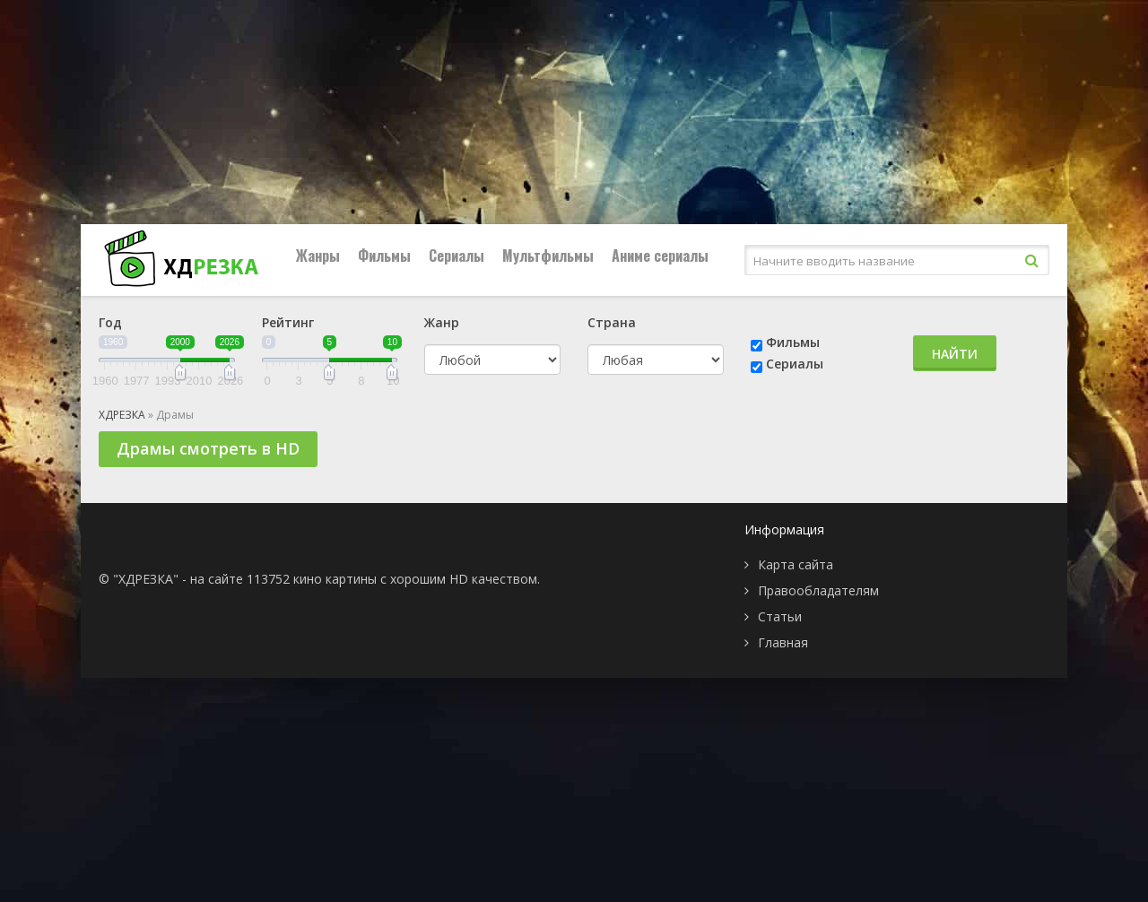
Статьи (780, 616)
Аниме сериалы (660, 255)
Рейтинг (288, 322)
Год (110, 322)
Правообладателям (818, 590)
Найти (955, 353)
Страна (611, 322)
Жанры (318, 255)
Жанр (441, 322)
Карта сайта (795, 564)
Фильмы (384, 255)
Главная (783, 642)
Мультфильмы (548, 255)
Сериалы (456, 255)
